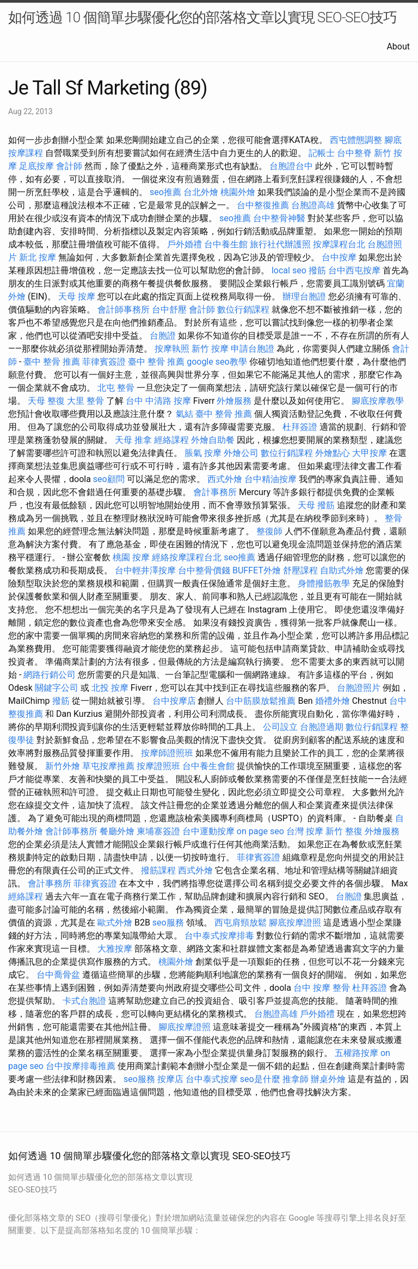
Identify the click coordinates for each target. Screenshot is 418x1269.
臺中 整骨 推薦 (51, 362)
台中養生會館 (208, 766)
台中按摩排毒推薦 (80, 1066)
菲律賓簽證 (104, 362)
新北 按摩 (37, 257)
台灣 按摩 (304, 831)
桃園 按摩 (131, 557)
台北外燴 (200, 192)
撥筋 (317, 270)
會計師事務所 (123, 309)
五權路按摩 (356, 1053)
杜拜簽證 (299, 427)
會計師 (69, 166)
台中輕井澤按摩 (145, 570)
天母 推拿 (133, 440)
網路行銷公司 (49, 675)
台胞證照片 (358, 688)
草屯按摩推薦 (108, 766)
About (398, 46)
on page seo (260, 831)
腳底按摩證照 (295, 922)
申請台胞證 (252, 348)
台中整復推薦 (263, 205)
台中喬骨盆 (58, 975)
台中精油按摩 (270, 479)
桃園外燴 (237, 192)
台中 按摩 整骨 (321, 988)
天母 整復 (46, 401)
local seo (289, 270)
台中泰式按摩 (212, 1079)
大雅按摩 (114, 948)
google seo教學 (217, 362)
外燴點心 (332, 453)
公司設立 (280, 727)
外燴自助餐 (213, 440)
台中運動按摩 (208, 831)
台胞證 (163, 335)
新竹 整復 (343, 831)
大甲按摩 (369, 453)
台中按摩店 (174, 701)
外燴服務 (234, 401)
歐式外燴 (114, 922)
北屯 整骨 (115, 388)
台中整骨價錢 (204, 570)
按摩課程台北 (339, 244)
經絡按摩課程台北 (187, 557)
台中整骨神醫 (279, 218)
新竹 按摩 (210, 348)
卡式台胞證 (84, 1001)
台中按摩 (339, 257)
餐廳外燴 (117, 831)
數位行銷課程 (243, 309)
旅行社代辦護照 (280, 244)
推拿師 (295, 1079)
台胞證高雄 (313, 205)
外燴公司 (241, 453)
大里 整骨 (85, 401)
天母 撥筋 (316, 505)
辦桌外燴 (328, 1079)
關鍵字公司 (56, 688)
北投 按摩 (109, 688)
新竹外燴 (62, 766)
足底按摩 (36, 166)
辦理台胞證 (304, 296)
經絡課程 (171, 440)
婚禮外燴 (332, 701)
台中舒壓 (169, 309)
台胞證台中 (291, 166)
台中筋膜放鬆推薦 (261, 701)
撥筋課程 (158, 870)
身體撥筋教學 (324, 583)
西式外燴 (224, 479)
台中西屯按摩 (354, 270)
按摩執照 (172, 348)
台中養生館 (226, 244)
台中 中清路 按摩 (158, 401)
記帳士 (322, 153)
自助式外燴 (342, 570)
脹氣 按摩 (203, 453)
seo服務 (168, 922)
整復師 (269, 531)
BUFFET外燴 (256, 570)
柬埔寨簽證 (158, 831)
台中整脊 (354, 153)
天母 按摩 (76, 296)
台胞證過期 (321, 727)
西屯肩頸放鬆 (240, 922)
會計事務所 (215, 492)
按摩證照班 (158, 766)
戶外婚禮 (184, 244)
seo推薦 (165, 192)
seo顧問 (109, 479)
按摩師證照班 (167, 753)
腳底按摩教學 (378, 401)
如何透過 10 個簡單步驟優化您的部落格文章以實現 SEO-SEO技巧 (202, 17)
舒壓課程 (300, 570)
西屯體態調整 (356, 140)
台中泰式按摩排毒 (219, 935)
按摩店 (170, 1079)
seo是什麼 (260, 1079)
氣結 (184, 414)
